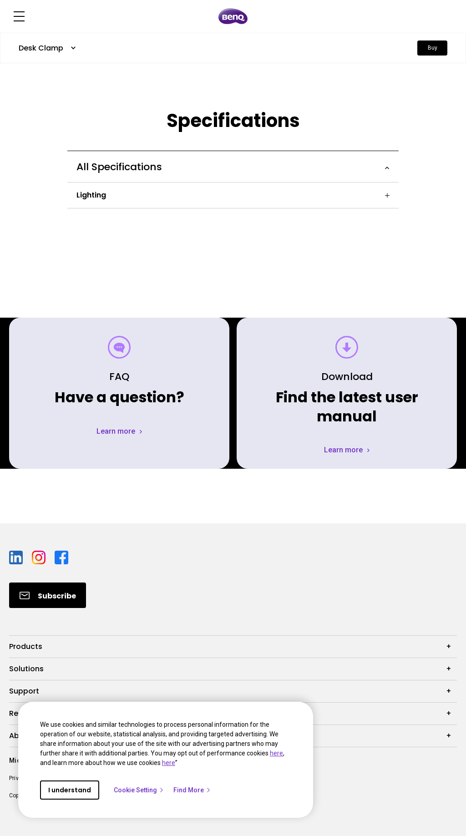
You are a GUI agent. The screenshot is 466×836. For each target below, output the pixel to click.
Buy (432, 48)
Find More (192, 790)
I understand (69, 790)
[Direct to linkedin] (17, 557)
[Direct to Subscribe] (47, 595)
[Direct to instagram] (39, 557)
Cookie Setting (139, 790)
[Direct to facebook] (61, 557)
